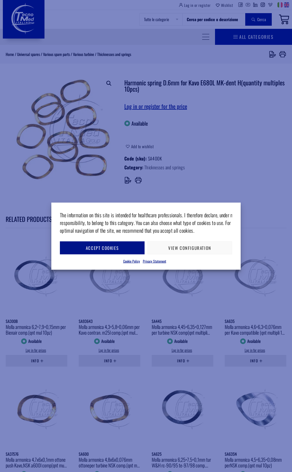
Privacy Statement (154, 260)
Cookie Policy (131, 260)
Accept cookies (102, 248)
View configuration (189, 248)
